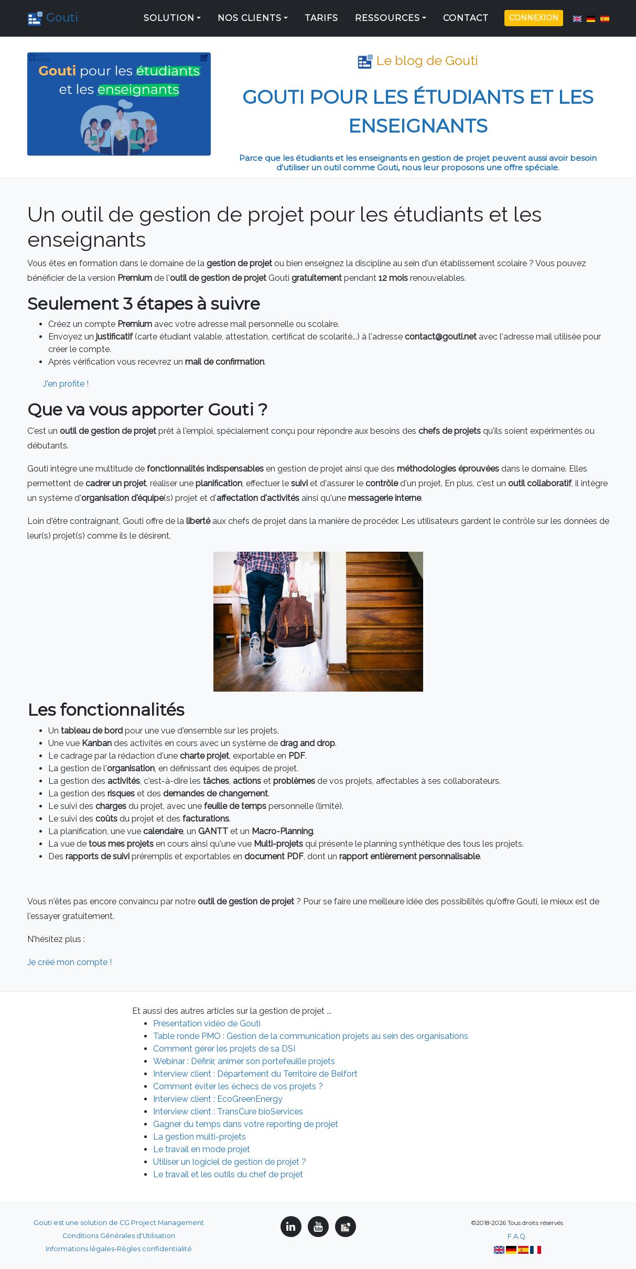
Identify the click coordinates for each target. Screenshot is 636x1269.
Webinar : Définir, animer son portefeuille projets (244, 1061)
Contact (466, 15)
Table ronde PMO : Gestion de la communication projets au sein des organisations (310, 1036)
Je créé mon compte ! (69, 962)
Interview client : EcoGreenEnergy (218, 1099)
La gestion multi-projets (199, 1137)
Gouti (55, 15)
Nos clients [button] (250, 15)
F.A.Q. (517, 1236)
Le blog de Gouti (418, 60)
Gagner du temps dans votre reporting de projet (245, 1124)
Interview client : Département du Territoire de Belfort (255, 1074)
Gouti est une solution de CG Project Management (119, 1223)
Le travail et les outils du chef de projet (228, 1174)
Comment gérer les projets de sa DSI (224, 1049)
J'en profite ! (66, 384)
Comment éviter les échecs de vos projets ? (238, 1086)
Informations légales (80, 1249)
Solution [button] (169, 15)
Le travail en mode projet (201, 1149)
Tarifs (321, 15)
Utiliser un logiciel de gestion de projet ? (229, 1162)
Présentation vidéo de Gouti (207, 1024)
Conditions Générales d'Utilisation (118, 1236)
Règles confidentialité (154, 1249)
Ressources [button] (387, 15)
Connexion (533, 15)
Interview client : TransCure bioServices (228, 1112)
